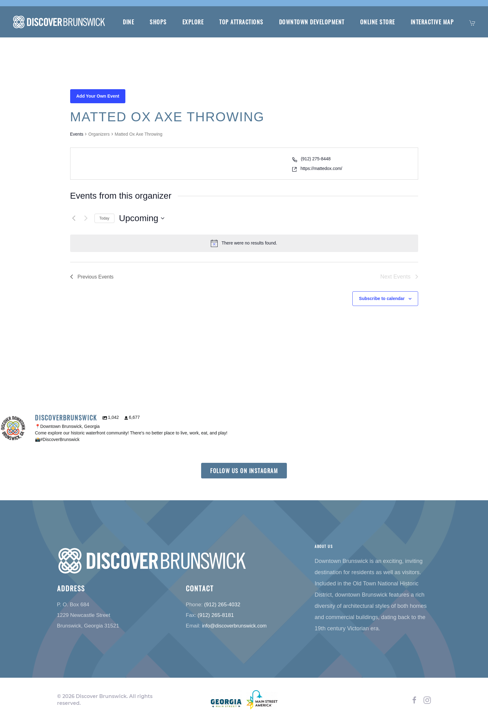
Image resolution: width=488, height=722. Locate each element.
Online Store (377, 22)
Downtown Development (312, 22)
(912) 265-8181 (216, 615)
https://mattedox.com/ (321, 168)
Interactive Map (432, 22)
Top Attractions (241, 22)
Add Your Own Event (97, 96)
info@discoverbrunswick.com (234, 625)
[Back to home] (60, 21)
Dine (128, 22)
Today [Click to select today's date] (104, 218)
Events (77, 134)
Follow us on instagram (244, 471)
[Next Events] (86, 218)
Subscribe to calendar (381, 298)
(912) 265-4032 (222, 604)
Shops (158, 22)
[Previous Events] (74, 218)
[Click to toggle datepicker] (141, 218)
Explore (193, 22)
